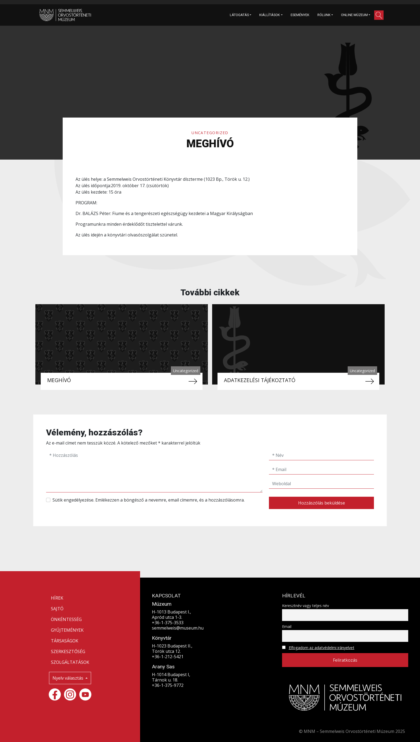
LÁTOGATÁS (239, 15)
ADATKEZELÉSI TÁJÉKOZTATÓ (259, 380)
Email (286, 626)
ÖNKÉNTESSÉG (66, 619)
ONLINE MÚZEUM (354, 15)
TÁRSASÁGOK (64, 641)
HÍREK (57, 598)
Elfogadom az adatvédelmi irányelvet (321, 647)
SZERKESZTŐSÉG (68, 651)
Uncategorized (210, 132)
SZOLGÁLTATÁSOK (70, 662)
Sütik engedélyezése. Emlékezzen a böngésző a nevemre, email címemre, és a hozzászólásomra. (148, 500)
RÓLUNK (324, 15)
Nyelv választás (68, 678)
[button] (379, 15)
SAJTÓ (57, 609)
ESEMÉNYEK (300, 15)
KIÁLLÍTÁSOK (269, 15)
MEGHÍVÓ (59, 380)
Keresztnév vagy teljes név (305, 605)
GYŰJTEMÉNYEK (67, 630)
